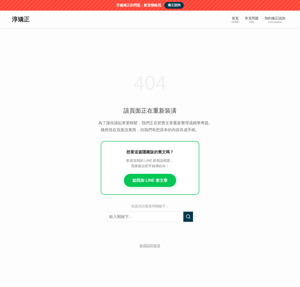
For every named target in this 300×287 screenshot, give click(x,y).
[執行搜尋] (188, 217)
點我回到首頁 (150, 246)
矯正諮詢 (174, 5)
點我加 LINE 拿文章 (150, 180)
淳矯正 (21, 19)
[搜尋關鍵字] (150, 217)
